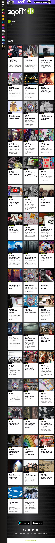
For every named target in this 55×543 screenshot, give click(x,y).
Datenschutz (22, 533)
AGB (28, 533)
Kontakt (16, 533)
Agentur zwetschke (32, 540)
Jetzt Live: (13, 21)
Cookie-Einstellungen (42, 533)
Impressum (33, 533)
